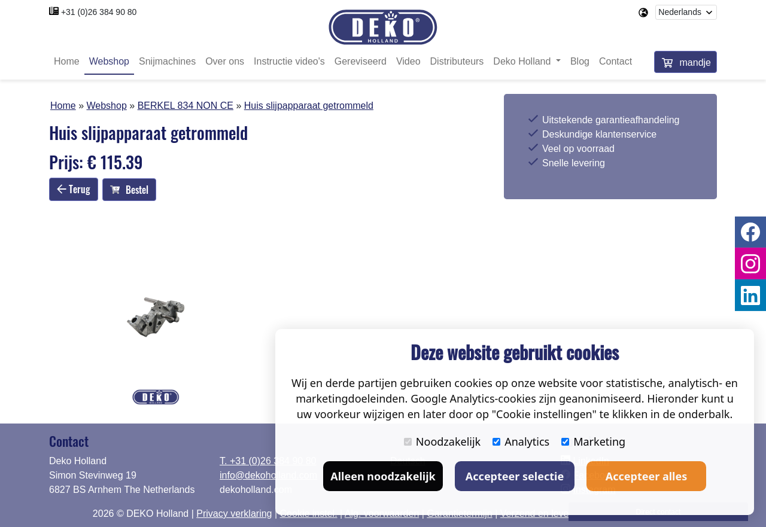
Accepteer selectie (515, 476)
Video (408, 61)
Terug (73, 189)
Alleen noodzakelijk (382, 476)
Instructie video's (289, 61)
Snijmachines (167, 61)
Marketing (593, 441)
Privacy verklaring (234, 513)
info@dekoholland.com (268, 475)
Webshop (109, 61)
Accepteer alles (646, 476)
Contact (615, 61)
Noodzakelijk (442, 441)
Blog (579, 61)
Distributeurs (457, 61)
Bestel (129, 189)
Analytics (521, 441)
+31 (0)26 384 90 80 (99, 12)
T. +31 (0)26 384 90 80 (268, 461)
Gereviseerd (361, 61)
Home (67, 61)
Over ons (224, 61)
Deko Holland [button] (523, 61)
